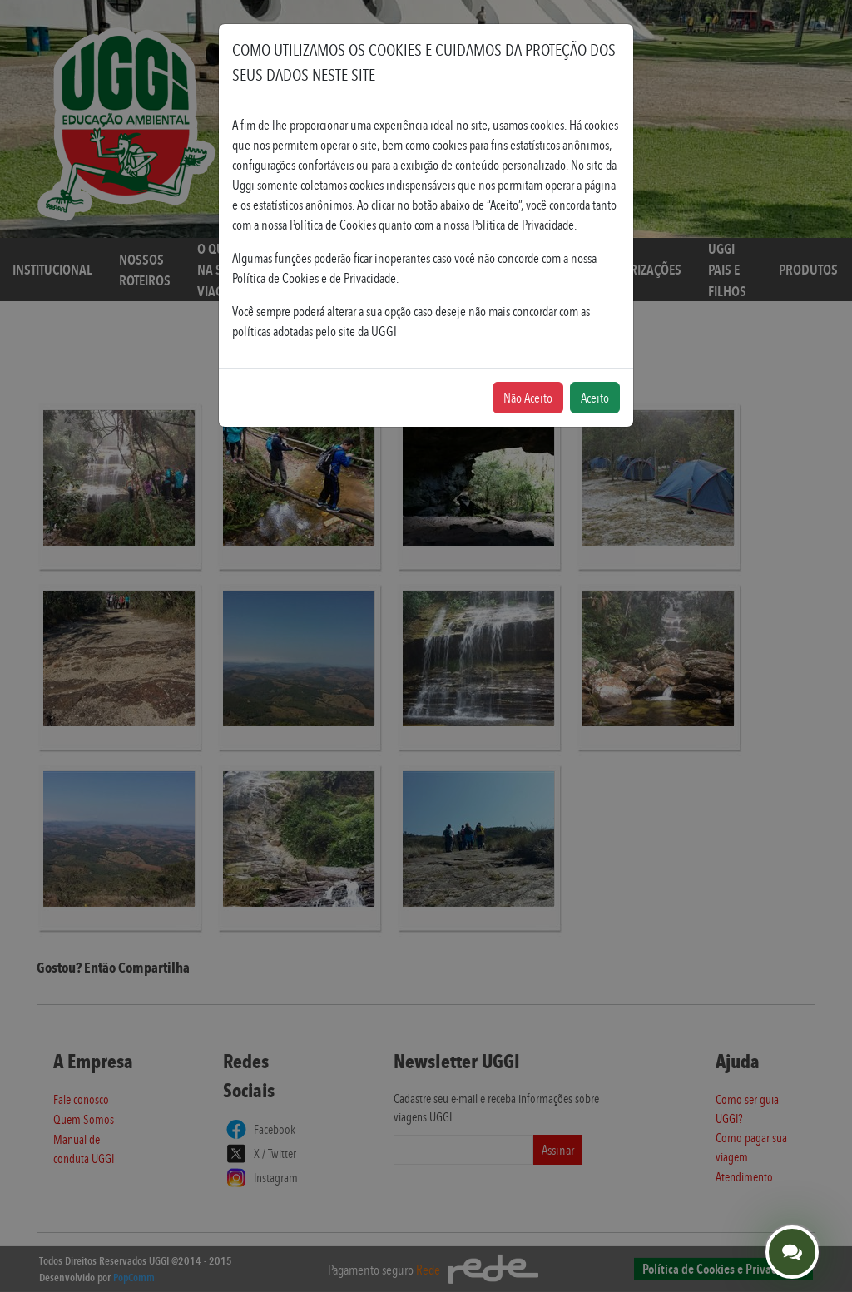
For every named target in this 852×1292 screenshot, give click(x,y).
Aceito (595, 397)
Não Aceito (527, 397)
